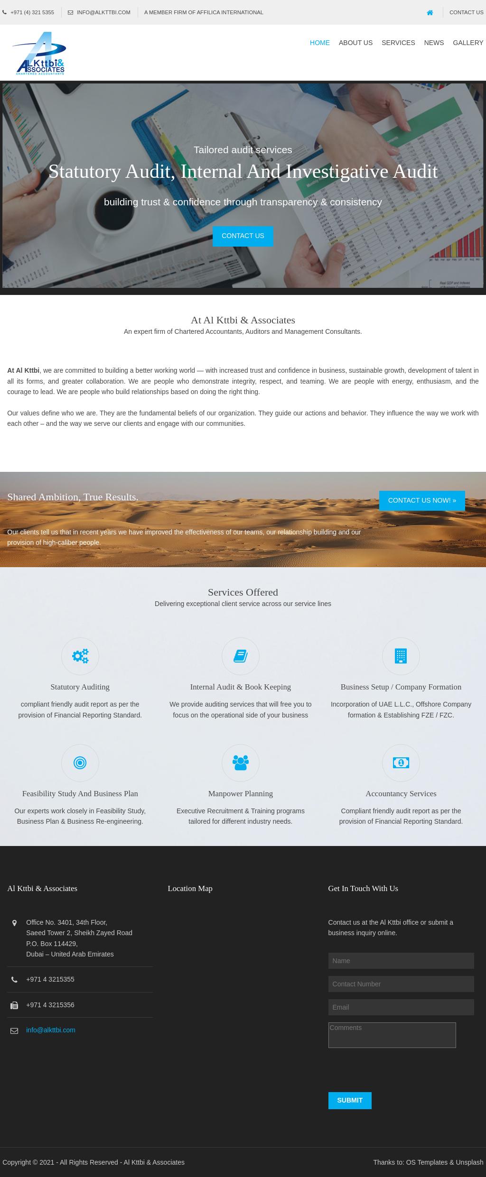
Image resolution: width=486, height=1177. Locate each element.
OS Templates (427, 1162)
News (434, 42)
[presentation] (400, 1073)
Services (398, 42)
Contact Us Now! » (422, 500)
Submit (350, 1100)
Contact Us (466, 12)
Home (320, 42)
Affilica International (230, 12)
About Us (356, 42)
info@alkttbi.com (104, 12)
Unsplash (470, 1162)
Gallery (468, 42)
